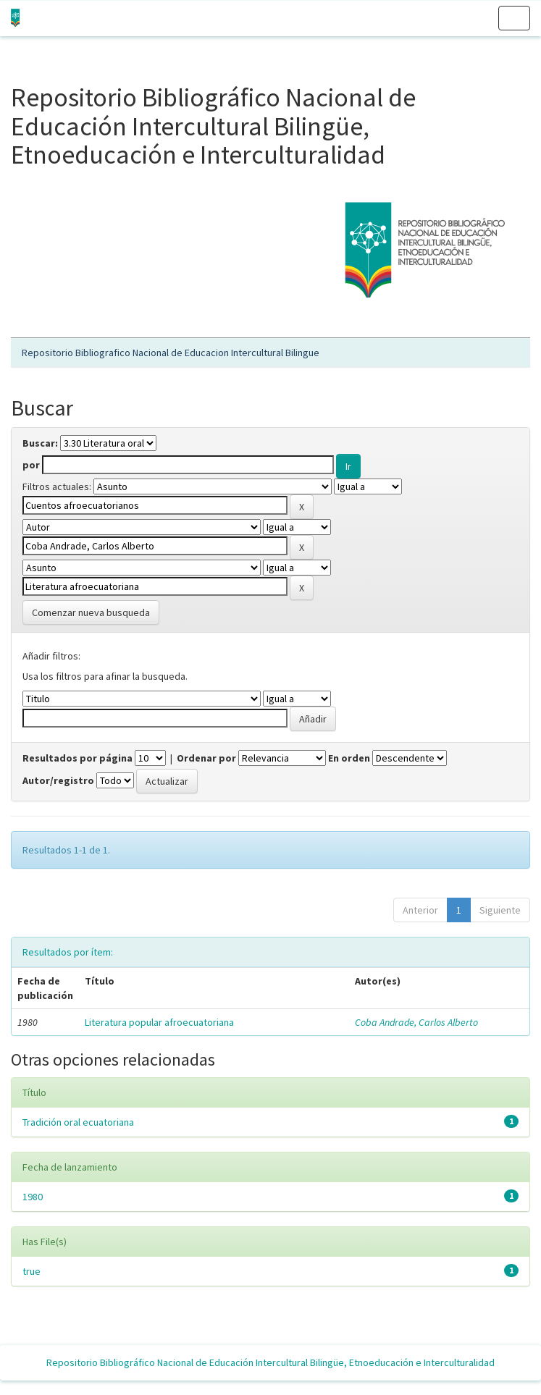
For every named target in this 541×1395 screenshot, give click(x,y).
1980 (32, 1196)
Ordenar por (206, 757)
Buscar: (40, 443)
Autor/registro (58, 780)
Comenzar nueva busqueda (91, 612)
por (31, 464)
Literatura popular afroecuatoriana (159, 1022)
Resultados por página (77, 757)
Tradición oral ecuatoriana (78, 1122)
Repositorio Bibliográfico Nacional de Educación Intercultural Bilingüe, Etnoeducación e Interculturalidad (270, 1362)
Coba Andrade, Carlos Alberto (416, 1022)
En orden (349, 757)
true (31, 1271)
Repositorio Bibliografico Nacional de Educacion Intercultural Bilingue (170, 352)
